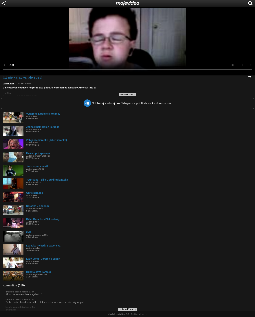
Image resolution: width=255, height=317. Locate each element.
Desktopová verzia (139, 314)
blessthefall (8, 83)
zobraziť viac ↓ (127, 94)
